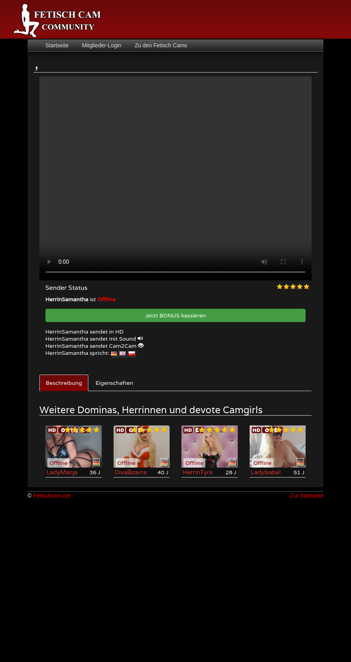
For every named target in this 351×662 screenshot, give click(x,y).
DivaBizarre (131, 472)
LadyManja (62, 472)
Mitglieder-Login (100, 45)
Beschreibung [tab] (64, 382)
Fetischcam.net (52, 495)
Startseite (57, 45)
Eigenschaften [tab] (114, 382)
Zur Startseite (306, 495)
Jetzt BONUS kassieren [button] (175, 315)
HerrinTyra (198, 472)
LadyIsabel (266, 472)
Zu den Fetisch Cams (160, 45)
